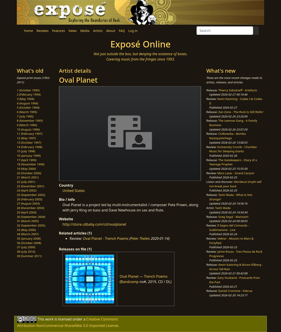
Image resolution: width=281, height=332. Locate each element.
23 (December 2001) (30, 186)
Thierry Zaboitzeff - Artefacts (237, 90)
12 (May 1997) (26, 138)
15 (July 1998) (26, 151)
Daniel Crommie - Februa (235, 291)
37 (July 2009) (26, 247)
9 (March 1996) (27, 125)
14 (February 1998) (29, 147)
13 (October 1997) (29, 143)
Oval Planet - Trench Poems (106, 238)
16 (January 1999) (29, 156)
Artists (98, 31)
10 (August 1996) (28, 129)
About (110, 31)
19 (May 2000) (26, 169)
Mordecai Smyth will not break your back (235, 184)
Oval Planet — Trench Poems (144, 276)
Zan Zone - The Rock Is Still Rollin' (240, 112)
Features (58, 31)
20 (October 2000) (29, 173)
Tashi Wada (222, 208)
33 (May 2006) (26, 230)
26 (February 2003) (29, 199)
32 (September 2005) (31, 225)
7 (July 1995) (25, 116)
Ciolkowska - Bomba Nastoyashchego (227, 136)
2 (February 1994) (29, 94)
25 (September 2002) (31, 195)
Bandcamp (130, 281)
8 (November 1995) (30, 121)
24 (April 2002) (26, 190)
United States (73, 190)
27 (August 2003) (28, 203)
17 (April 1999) (26, 160)
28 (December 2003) (30, 208)
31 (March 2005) (28, 221)
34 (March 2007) (28, 234)
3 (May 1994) (25, 99)
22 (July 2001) (26, 182)
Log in (132, 31)
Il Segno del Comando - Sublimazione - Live (229, 227)
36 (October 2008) (29, 243)
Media (85, 31)
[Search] (225, 30)
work (49, 319)
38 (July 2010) (26, 252)
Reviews (43, 31)
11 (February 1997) (29, 134)
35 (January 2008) (29, 238)
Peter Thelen (140, 238)
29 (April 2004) (26, 212)
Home (28, 31)
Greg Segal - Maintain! (233, 217)
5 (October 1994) (28, 107)
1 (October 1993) (28, 90)
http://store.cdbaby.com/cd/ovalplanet (94, 224)
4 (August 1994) (27, 103)
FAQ (122, 31)
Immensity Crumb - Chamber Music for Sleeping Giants (233, 149)
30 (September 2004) (31, 217)
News (72, 31)
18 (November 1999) (31, 164)
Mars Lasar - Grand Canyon (235, 173)
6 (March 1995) (27, 112)
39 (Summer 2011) (29, 256)
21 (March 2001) (28, 177)
